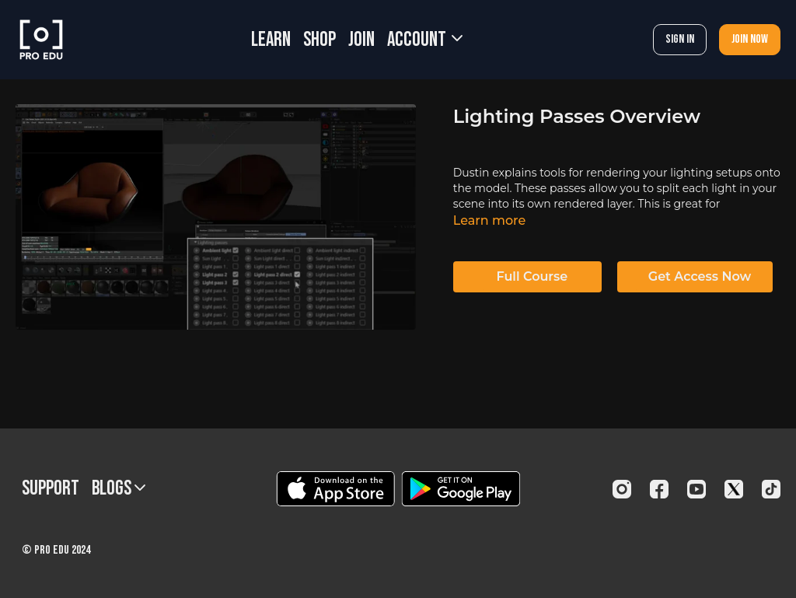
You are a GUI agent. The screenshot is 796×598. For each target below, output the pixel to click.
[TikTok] (771, 489)
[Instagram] (622, 489)
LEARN (271, 40)
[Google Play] (461, 488)
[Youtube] (696, 489)
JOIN (361, 40)
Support (50, 489)
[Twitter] (733, 489)
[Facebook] (659, 489)
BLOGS (118, 489)
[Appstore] (335, 488)
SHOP (319, 40)
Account (425, 40)
